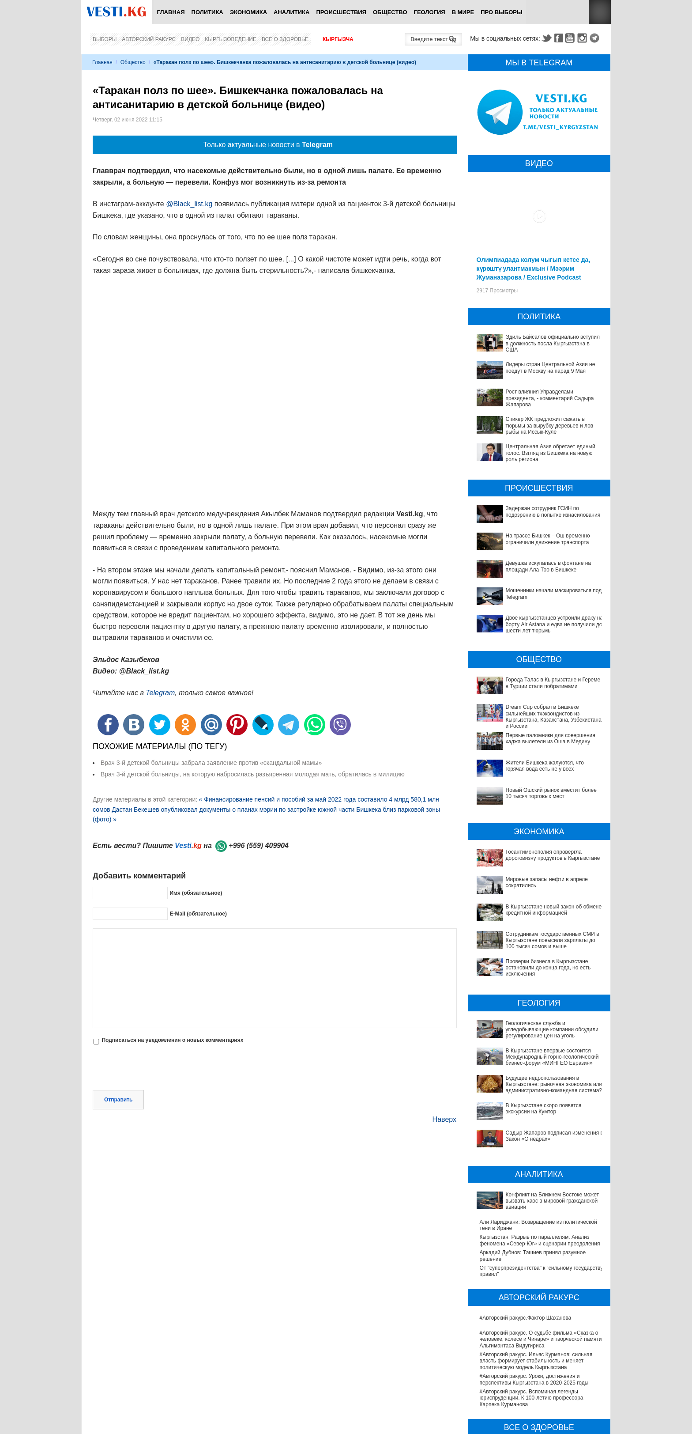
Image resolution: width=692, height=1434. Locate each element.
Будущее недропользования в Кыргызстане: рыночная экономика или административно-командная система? (534, 1049)
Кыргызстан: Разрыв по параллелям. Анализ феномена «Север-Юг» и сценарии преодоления (540, 1163)
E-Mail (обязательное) (198, 914)
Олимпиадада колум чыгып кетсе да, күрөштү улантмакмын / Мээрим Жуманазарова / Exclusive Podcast (533, 268)
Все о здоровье (285, 39)
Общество (390, 12)
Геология (429, 12)
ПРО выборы (502, 12)
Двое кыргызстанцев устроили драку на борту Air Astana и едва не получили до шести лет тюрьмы (554, 624)
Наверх (444, 1119)
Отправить (118, 1100)
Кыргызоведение (230, 39)
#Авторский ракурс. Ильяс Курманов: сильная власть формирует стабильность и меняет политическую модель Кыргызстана (536, 1283)
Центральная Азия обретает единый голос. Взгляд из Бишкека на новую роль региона (550, 452)
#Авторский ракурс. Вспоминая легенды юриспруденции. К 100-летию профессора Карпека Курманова (531, 1320)
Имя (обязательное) (195, 893)
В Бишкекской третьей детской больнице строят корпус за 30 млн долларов (539, 1426)
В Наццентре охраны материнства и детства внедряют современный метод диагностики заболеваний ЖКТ (534, 1392)
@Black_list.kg (189, 204)
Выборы (105, 39)
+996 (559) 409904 (259, 845)
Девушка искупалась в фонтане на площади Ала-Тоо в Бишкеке (548, 566)
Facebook (559, 38)
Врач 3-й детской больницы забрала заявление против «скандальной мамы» (211, 762)
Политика (207, 12)
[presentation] (160, 1068)
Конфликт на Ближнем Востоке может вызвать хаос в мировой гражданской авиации (537, 1132)
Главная (170, 12)
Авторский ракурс (149, 39)
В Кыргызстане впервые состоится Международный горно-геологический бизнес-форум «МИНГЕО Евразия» (536, 1027)
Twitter (546, 38)
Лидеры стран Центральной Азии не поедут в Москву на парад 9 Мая (550, 367)
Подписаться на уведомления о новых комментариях (172, 1040)
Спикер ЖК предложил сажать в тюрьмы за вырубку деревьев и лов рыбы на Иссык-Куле (550, 425)
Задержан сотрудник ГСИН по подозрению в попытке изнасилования (553, 511)
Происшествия (341, 12)
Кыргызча (338, 39)
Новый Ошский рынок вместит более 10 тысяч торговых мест (551, 793)
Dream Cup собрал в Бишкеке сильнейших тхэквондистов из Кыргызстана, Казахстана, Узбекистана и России (554, 716)
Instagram (583, 38)
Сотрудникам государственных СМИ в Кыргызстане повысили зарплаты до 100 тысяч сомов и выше (538, 940)
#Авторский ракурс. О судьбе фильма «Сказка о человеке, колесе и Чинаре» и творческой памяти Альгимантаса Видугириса (541, 1261)
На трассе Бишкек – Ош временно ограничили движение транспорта (548, 539)
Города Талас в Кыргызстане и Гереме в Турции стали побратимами (553, 683)
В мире (463, 12)
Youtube (571, 38)
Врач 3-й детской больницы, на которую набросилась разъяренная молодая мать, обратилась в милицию (253, 774)
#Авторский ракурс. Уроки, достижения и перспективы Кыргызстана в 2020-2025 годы (534, 1302)
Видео (190, 39)
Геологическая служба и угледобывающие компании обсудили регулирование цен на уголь (539, 1009)
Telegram (596, 38)
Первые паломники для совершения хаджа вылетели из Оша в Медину (550, 738)
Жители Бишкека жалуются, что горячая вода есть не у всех (545, 766)
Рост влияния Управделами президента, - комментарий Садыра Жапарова (550, 398)
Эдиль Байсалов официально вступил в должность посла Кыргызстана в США (553, 343)
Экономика (248, 12)
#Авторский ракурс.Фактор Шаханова (526, 1240)
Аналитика (291, 12)
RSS (600, 12)
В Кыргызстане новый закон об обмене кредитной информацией (554, 910)
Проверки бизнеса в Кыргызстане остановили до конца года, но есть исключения (540, 959)
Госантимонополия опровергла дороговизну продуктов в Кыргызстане (553, 855)
